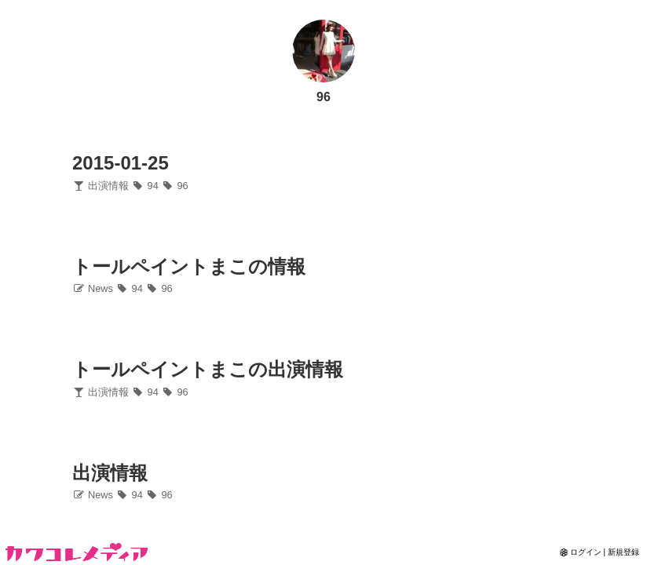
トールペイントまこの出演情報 (207, 369)
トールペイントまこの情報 (188, 266)
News (92, 288)
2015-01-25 (120, 162)
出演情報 (100, 185)
